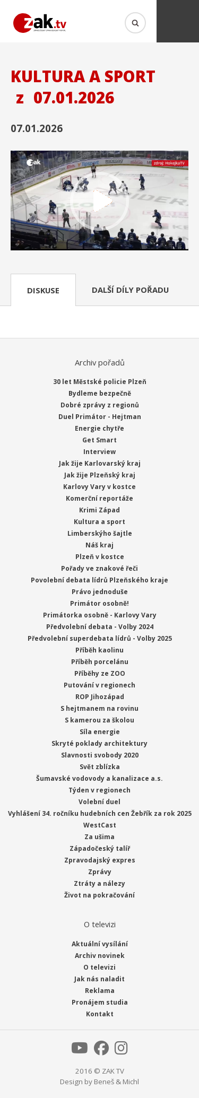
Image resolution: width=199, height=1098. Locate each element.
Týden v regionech (99, 790)
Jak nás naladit (99, 978)
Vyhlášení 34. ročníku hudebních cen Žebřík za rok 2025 (100, 813)
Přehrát (99, 201)
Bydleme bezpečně (99, 393)
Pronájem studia (100, 1002)
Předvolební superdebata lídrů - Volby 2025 (100, 638)
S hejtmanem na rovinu (99, 708)
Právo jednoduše (100, 591)
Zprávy (99, 871)
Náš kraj (99, 545)
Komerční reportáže (99, 498)
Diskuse (43, 290)
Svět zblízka (100, 766)
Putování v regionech (99, 685)
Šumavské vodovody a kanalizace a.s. (99, 778)
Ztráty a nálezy (99, 883)
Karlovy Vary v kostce (99, 486)
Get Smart (99, 440)
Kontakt (100, 1013)
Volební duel (99, 801)
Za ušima (99, 836)
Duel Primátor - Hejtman (99, 416)
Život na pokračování (99, 895)
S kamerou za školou (99, 720)
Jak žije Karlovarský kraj (100, 463)
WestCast (99, 825)
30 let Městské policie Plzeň (99, 381)
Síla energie (100, 731)
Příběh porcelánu (99, 661)
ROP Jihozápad (99, 696)
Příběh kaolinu (99, 650)
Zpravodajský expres (99, 860)
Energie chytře (99, 428)
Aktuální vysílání (100, 943)
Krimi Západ (99, 510)
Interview (99, 451)
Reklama (100, 990)
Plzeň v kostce (99, 556)
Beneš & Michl (116, 1081)
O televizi (99, 967)
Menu (178, 21)
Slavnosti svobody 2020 (100, 755)
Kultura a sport (99, 521)
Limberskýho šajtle (99, 533)
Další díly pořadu (130, 289)
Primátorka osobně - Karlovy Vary (100, 615)
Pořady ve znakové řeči (99, 568)
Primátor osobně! (99, 603)
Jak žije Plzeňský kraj (99, 475)
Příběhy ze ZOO (99, 673)
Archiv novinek (100, 955)
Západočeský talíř (100, 848)
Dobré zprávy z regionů (99, 404)
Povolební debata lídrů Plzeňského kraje (99, 580)
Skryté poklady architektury (99, 743)
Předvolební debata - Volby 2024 (99, 626)
